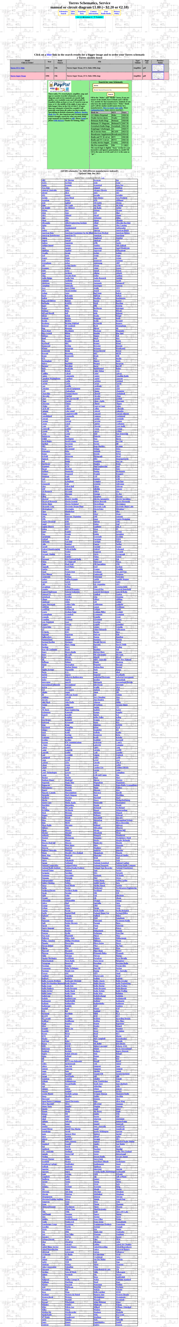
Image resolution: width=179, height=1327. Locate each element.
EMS (67, 521)
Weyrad (45, 1302)
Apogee (68, 248)
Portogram (46, 963)
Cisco (44, 399)
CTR (67, 431)
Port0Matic (69, 958)
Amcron (97, 230)
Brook (67, 351)
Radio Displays (71, 983)
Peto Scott (45, 936)
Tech (118, 1184)
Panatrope (69, 921)
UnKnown (120, 1252)
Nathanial (69, 863)
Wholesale (98, 1305)
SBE (95, 1076)
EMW (67, 524)
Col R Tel (45, 409)
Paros (118, 923)
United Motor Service (50, 1247)
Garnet (44, 582)
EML (44, 519)
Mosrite (119, 843)
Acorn (44, 185)
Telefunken (98, 1194)
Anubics (97, 245)
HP (43, 667)
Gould (118, 609)
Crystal (44, 431)
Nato (95, 870)
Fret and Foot (121, 572)
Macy (118, 777)
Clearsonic (120, 401)
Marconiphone (70, 793)
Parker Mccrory (71, 923)
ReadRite (68, 1018)
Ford (95, 567)
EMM (67, 519)
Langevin (68, 750)
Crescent (97, 426)
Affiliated (119, 200)
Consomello (69, 416)
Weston (44, 1300)
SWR (96, 1174)
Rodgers (97, 1051)
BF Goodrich (70, 326)
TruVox (68, 1237)
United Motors (70, 1247)
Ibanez (118, 670)
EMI (95, 516)
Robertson (46, 1049)
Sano (67, 1071)
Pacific (44, 913)
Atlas (44, 276)
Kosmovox (98, 735)
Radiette (119, 978)
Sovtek (67, 1131)
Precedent (97, 963)
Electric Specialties (123, 499)
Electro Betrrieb (100, 501)
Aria (95, 258)
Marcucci (97, 793)
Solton (96, 1121)
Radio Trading (121, 991)
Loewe (96, 765)
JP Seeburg (98, 705)
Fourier (44, 569)
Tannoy (96, 1179)
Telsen (67, 1199)
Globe (67, 602)
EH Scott (68, 491)
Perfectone (98, 933)
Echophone (69, 481)
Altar (96, 225)
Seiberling (97, 1086)
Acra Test (119, 185)
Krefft (96, 737)
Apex (44, 248)
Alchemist (97, 218)
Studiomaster (99, 1164)
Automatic (98, 283)
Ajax (67, 213)
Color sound (70, 411)
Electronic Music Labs (124, 506)
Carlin (67, 381)
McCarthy (69, 808)
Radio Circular (122, 981)
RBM (96, 1013)
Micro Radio (46, 825)
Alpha (44, 225)
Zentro (67, 1325)
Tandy (67, 1179)
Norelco (119, 885)
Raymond (45, 1013)
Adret (67, 190)
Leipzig (96, 755)
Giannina (119, 597)
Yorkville (119, 1320)
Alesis (44, 220)
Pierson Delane (47, 946)
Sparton (119, 1131)
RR (43, 1059)
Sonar (67, 1124)
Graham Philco (99, 612)
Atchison (68, 273)
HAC (67, 632)
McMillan (45, 810)
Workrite (119, 1312)
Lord (67, 770)
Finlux (96, 557)
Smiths (96, 1114)
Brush (96, 356)
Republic (45, 1031)
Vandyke (119, 1259)
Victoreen (119, 1264)
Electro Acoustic (71, 501)
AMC (67, 230)
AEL (43, 195)
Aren (67, 255)
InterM (68, 682)
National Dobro (71, 865)
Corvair (68, 421)
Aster (44, 271)
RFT (118, 1033)
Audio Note (69, 278)
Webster (119, 1289)
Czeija (67, 434)
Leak (96, 752)
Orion (67, 905)
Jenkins (119, 695)
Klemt (96, 727)
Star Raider (120, 1144)
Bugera (96, 361)
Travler (68, 1227)
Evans (67, 537)
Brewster (97, 346)
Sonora (68, 1126)
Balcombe (69, 296)
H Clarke (45, 632)
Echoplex (97, 481)
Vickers (68, 1264)
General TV (46, 594)
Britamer (97, 348)
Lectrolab (69, 755)
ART (43, 265)
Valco (118, 1257)
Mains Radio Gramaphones (126, 785)
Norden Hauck (99, 885)
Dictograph (98, 456)
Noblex (68, 883)
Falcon (118, 542)
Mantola (68, 790)
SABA (44, 1064)
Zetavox (119, 1325)
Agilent (68, 203)
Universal (45, 1252)
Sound (96, 1129)
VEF (95, 1262)
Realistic (97, 1018)
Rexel (96, 1033)
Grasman (68, 619)
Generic (68, 594)
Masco (96, 800)
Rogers (44, 1054)
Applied (68, 250)
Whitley (68, 1305)
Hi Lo (44, 657)
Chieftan (68, 396)
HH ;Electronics (100, 655)
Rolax (44, 1056)
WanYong (69, 1282)
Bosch (96, 338)
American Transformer (51, 235)
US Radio (68, 1254)
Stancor (97, 1141)
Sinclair (45, 1109)
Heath (67, 649)
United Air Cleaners (124, 1244)
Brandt (96, 341)
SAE (95, 1064)
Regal (44, 1023)
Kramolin (69, 737)
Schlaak (45, 1081)
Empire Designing (123, 519)
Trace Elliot (98, 1219)
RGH (96, 1036)
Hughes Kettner (48, 670)
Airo (67, 210)
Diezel (118, 456)
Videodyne (69, 1267)
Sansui (118, 1071)
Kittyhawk (46, 727)
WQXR (68, 1315)
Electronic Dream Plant (74, 506)
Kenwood (45, 722)
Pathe (67, 926)
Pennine (119, 931)
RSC (95, 1059)
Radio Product (121, 986)
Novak (44, 893)
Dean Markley (99, 446)
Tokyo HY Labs (122, 1212)
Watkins (119, 1284)
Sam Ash (68, 1066)
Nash (118, 860)
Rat (66, 1011)
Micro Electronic (122, 823)
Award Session (70, 291)
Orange (44, 905)
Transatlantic (121, 1222)
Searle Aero (98, 1084)
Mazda (118, 805)
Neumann (45, 875)
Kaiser (118, 710)
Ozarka (44, 911)
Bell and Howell (48, 313)
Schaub (119, 1079)
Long (44, 770)
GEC (118, 584)
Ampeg (44, 238)
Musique (45, 858)
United (67, 1249)
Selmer (96, 1089)
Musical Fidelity (122, 855)
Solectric (68, 1121)
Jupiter (96, 707)
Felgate (44, 552)
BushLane (69, 368)
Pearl (96, 928)
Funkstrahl (98, 574)
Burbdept (69, 363)
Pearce (67, 928)
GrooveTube (46, 627)
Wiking (119, 1305)
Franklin (119, 569)
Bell (66, 313)
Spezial (118, 1134)
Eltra (96, 514)
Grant (118, 617)
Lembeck (119, 755)
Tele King (69, 1192)
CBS (117, 386)
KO (117, 730)
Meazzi (96, 810)
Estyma (119, 532)
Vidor (96, 1267)
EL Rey (119, 494)
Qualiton (45, 976)
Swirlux (68, 1174)
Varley (44, 1262)
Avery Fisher (70, 288)
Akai (118, 213)
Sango (44, 1071)
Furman (68, 577)
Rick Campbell (99, 1039)
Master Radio (70, 803)
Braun (118, 341)
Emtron (97, 521)
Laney (96, 747)
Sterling (45, 1156)
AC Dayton (69, 180)
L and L (119, 742)
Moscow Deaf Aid (48, 843)
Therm (96, 1204)
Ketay (96, 722)
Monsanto (97, 838)
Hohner (68, 662)
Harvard (97, 644)
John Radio (69, 702)
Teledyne (68, 1194)
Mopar (67, 840)
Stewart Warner (48, 1159)
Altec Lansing (121, 225)
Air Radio (97, 208)
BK (117, 328)
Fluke (44, 564)
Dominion (97, 461)
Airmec (44, 210)
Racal (118, 976)
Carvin (118, 383)
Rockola (68, 1051)
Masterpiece (120, 803)
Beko (67, 311)
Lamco (44, 747)
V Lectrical (98, 1257)
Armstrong (98, 263)
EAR (118, 476)
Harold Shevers (100, 642)
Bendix (96, 316)
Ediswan (119, 486)
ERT (67, 529)
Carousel (119, 381)
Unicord (68, 1244)
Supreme (45, 1172)
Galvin (96, 579)
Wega (67, 1292)
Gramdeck (69, 614)
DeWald (45, 456)
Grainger (119, 612)
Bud (66, 361)
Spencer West (70, 1134)
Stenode (45, 1154)
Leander (119, 752)
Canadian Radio (122, 376)
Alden (118, 218)
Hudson (119, 667)
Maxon (96, 805)
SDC (43, 1084)
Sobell (44, 1116)
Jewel (67, 700)
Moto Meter (69, 845)
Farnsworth (69, 547)
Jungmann (69, 707)
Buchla (118, 358)
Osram (96, 908)
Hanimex (97, 639)
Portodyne (120, 961)
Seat (43, 1086)
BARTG (68, 303)
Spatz (44, 1134)
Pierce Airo (69, 943)
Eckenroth (46, 484)
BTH (67, 358)
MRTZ (118, 848)
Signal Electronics (72, 1101)
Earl (43, 479)
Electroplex (69, 509)
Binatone (68, 328)
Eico (117, 491)
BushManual (99, 368)
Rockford (45, 1051)
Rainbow (119, 1006)
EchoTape (120, 481)
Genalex (45, 589)
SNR (118, 1114)
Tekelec (119, 1189)
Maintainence (47, 788)
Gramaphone (47, 614)
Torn (43, 1217)
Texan (44, 1204)
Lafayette (97, 745)
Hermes (119, 652)
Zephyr (96, 1325)
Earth (67, 479)
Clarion (68, 401)
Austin (118, 281)
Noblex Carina (121, 880)
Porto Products (47, 961)
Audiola (119, 278)
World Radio (47, 1315)
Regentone (120, 1023)
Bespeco (119, 323)
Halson (68, 637)
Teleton (68, 1197)
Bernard (119, 321)
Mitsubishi (98, 833)
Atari (44, 273)
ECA (43, 481)
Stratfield (45, 1161)
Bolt (117, 336)
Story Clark (98, 1159)
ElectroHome (99, 504)
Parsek (44, 926)
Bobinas (45, 336)
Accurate (97, 180)
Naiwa (44, 860)
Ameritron (120, 235)
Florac (118, 562)
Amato (96, 228)
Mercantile (98, 818)
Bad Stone (98, 293)
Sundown (97, 1167)
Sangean (119, 1069)
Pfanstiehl (69, 936)
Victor (96, 1264)
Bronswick (46, 351)
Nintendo (68, 878)
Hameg (96, 637)
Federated (120, 549)
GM (95, 602)
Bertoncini (98, 323)
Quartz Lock (99, 976)
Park (43, 923)
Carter (67, 383)
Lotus (118, 770)
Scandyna (45, 1079)
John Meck (46, 702)
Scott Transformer (101, 1081)
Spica (44, 1136)
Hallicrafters (46, 637)
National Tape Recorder (103, 868)
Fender (68, 552)
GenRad (97, 594)
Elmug (44, 514)
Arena (96, 255)
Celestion (45, 388)
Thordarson (69, 1207)
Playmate (68, 951)
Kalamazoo (46, 712)
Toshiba (45, 1219)
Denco (118, 451)
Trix (43, 1232)
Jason (96, 692)
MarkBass (120, 795)
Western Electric (122, 1295)
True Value (69, 1234)
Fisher (96, 559)
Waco (96, 1277)
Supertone (98, 1169)
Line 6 (118, 762)
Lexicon (45, 762)
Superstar (69, 1169)
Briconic (119, 346)
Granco (68, 617)
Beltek (67, 316)
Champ (96, 391)
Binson (96, 328)
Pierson (68, 946)
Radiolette (98, 998)
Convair (45, 419)
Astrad (96, 271)
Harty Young (70, 644)
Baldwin (97, 296)
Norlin (44, 888)
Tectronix (97, 1187)
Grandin (97, 617)
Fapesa (96, 544)
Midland (97, 825)
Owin (118, 908)
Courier (97, 424)
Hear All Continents (49, 649)
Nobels (67, 880)
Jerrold (68, 697)
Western (68, 1297)
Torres (118, 1217)
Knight (68, 730)
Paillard (97, 916)
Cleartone (45, 404)
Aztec (67, 293)
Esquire (68, 532)
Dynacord (69, 474)
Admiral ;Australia (49, 190)
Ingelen (68, 680)
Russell (96, 1061)
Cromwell (45, 429)
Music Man (46, 855)
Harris (118, 642)
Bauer (44, 306)
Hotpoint (97, 665)
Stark (118, 1146)
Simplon (97, 1106)
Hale (118, 634)
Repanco (119, 1028)
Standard (45, 1144)
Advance (119, 190)
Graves (118, 619)
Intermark (98, 682)
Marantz (97, 790)
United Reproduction (50, 1249)
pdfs (73, 118)
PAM (96, 918)
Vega (118, 1262)
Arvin (118, 265)
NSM (44, 895)
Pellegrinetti (98, 931)
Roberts (78, 112)
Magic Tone (69, 783)
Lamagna (119, 745)
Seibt (118, 1086)
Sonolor (45, 1126)
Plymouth (120, 953)
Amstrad (97, 240)
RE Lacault (46, 1018)
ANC (118, 240)
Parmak (97, 923)
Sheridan (119, 1096)
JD (43, 695)
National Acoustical (101, 863)
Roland (119, 1054)
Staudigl (119, 1149)
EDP (43, 489)
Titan (118, 1209)
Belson (44, 316)
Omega (118, 900)
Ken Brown (46, 720)
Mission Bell (120, 830)
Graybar (97, 622)
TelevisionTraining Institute (52, 1199)
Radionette (120, 1001)
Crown (96, 429)
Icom (96, 672)
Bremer (97, 343)
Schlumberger (70, 1081)
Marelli (119, 793)
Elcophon (97, 496)
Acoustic (68, 185)
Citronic (97, 399)
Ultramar (97, 1242)
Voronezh (68, 1274)
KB (43, 717)
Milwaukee (98, 828)
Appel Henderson (123, 248)
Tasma (67, 1182)
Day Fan (119, 441)
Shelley (96, 1096)
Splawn (44, 1139)
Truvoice (45, 1237)
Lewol (96, 760)
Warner (45, 1284)
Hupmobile (69, 670)
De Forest (69, 446)
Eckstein (97, 484)
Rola (95, 1054)
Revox (67, 1033)
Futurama (120, 577)
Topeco (96, 1214)
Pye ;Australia (121, 971)
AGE (44, 203)
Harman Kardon (48, 642)
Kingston (97, 725)
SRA (118, 1139)
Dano (67, 436)
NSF (117, 893)
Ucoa (67, 1239)
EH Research (47, 491)
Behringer (120, 308)
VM (117, 1269)
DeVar (118, 454)
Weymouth (120, 1300)
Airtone (97, 210)
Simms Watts (47, 1106)
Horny (44, 665)
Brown (118, 351)
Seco (67, 1086)
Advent (44, 193)
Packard (45, 916)
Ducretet (68, 469)
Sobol (67, 1116)
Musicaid (68, 855)
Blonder (97, 333)
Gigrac (67, 599)
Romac (96, 1056)
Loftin (118, 765)
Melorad (119, 815)
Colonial (45, 411)
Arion (67, 260)
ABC (43, 180)
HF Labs (68, 655)
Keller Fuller (99, 717)
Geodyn (119, 594)
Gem (95, 587)
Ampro (44, 240)
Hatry (67, 647)
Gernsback (46, 597)
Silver (67, 1104)
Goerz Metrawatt (48, 604)
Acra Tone (46, 188)
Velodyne (45, 1264)
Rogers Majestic (122, 1051)
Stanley (96, 1144)
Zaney (44, 1322)
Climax (68, 404)
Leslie (118, 757)
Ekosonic (68, 494)
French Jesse (70, 572)
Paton (96, 926)
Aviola (96, 288)
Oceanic (45, 898)
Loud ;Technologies (49, 772)
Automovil (120, 283)
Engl (118, 524)
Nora (118, 883)
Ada (66, 188)
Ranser (96, 1008)
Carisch (45, 381)
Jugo (43, 707)
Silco (95, 1101)
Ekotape (97, 494)
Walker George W (72, 1279)
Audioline (69, 281)
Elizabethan (69, 511)
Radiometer (46, 1001)
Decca (44, 449)
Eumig (96, 534)
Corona (96, 419)
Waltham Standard (123, 1279)
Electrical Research (49, 501)
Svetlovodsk (120, 1172)
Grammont (98, 614)
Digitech (45, 459)
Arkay (67, 263)
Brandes (68, 341)
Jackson (97, 690)
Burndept (69, 366)
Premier (68, 966)
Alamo (118, 215)
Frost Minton (47, 574)
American (97, 235)
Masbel (68, 800)
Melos (44, 818)
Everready (98, 537)
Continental (120, 416)
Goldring (45, 607)
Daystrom (69, 444)
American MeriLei (101, 233)
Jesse (118, 697)
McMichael (120, 808)
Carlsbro (97, 381)
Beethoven (98, 308)
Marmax (68, 798)
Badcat (118, 293)
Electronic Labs (100, 506)
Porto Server (99, 961)
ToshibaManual (71, 1219)
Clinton (97, 404)
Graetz (44, 612)
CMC (67, 406)
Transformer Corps (49, 1224)
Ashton (68, 268)
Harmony (69, 642)
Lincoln (97, 762)
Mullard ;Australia (49, 850)
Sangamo (97, 1069)
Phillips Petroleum (72, 941)
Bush (50, 114)
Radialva (68, 978)
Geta (95, 597)
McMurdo (69, 810)
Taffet (67, 1177)
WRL (96, 1315)
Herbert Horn (99, 652)
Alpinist (68, 225)
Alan (43, 218)
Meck (44, 813)
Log (102, 178)
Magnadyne (98, 783)
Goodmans (120, 607)
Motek (44, 845)
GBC (44, 584)
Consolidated (47, 416)
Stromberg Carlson (49, 1164)
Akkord (68, 215)
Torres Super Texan (18, 76)
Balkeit (118, 296)
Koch (44, 732)
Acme (118, 183)
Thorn (96, 1207)
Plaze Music (98, 951)
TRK (67, 1232)
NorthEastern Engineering (126, 888)
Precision (45, 966)
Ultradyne (69, 1242)
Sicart (67, 1099)
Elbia (67, 496)
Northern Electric (48, 890)
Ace (117, 180)
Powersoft (69, 963)
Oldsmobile (46, 900)
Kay (117, 715)
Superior (45, 1169)
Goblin (118, 602)
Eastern (97, 479)
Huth (96, 670)
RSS (117, 1059)
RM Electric (120, 1044)
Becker (44, 308)
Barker (118, 301)
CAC (118, 371)
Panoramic (98, 921)
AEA (67, 193)
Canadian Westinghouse (51, 378)
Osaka (67, 908)
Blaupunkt (120, 331)
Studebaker (69, 1164)
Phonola (45, 943)
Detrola (96, 454)
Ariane (118, 258)
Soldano (45, 1121)
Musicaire (97, 855)
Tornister (68, 1217)
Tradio (44, 1222)
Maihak (97, 785)
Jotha (67, 705)
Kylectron (97, 742)
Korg (44, 735)
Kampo (96, 712)
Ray (117, 1011)
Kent (118, 720)
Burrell (118, 366)
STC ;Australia (47, 1151)
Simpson (119, 1106)
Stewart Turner (122, 1156)
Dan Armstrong (122, 434)
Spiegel (96, 1136)
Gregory (45, 624)
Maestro (119, 780)
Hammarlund (47, 639)
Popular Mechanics (49, 958)
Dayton (96, 444)
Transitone (69, 1224)
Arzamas (45, 268)
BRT (95, 353)
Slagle (118, 1111)
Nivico (118, 878)
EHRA (96, 491)
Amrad (68, 240)
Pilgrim (44, 948)
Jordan (44, 705)
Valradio (68, 1259)
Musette (119, 853)
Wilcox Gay (69, 1307)
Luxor (44, 775)
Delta (67, 451)
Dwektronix (120, 471)
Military (45, 828)
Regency (68, 1023)
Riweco (68, 1044)
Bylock (67, 371)
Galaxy (44, 579)
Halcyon (97, 634)
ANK (96, 243)
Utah (43, 1257)
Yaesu (44, 1320)
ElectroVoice (98, 509)
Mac (117, 775)
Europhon (120, 534)
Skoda (67, 1111)
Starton (68, 1149)
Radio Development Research (53, 983)
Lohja (67, 767)
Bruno (44, 356)
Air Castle (69, 205)
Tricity (44, 1229)
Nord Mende (70, 885)
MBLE (44, 808)
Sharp (44, 1096)
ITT (43, 690)
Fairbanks (46, 542)
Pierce (118, 943)
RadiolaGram (70, 998)
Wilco (44, 1307)
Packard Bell (70, 913)
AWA (44, 291)
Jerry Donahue (99, 697)
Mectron (68, 813)
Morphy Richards (123, 840)
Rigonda (119, 1041)
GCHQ (68, 584)
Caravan (119, 378)
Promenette (46, 968)
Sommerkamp (121, 1121)
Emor (96, 519)
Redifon (97, 1021)
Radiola (45, 998)
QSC (67, 973)
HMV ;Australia (100, 660)
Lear (43, 755)
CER (118, 388)
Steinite (97, 1151)
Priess (96, 966)
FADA (118, 539)
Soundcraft (120, 1129)
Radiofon (119, 996)
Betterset (45, 326)
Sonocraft (120, 1124)
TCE (67, 1184)
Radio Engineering (123, 983)
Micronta (68, 825)
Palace (118, 916)
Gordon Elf (69, 609)
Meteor (68, 820)
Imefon (44, 675)
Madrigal (68, 780)
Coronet (45, 421)
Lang (118, 747)
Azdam (44, 293)
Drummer (45, 466)
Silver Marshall (48, 1104)
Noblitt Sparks (99, 883)
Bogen (67, 336)
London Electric (122, 767)
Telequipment (47, 1197)
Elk (95, 511)
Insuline (97, 680)
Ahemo (118, 203)
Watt (43, 1287)
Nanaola (97, 860)
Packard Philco (122, 913)
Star (43, 1146)
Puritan (119, 968)
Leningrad (46, 757)
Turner (118, 1237)
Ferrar (67, 554)
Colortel (97, 411)
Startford (45, 1149)
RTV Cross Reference (73, 1061)
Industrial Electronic (102, 677)
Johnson (97, 702)
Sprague (97, 1139)
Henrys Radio (70, 652)
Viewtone (45, 1269)
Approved (97, 250)
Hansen (119, 639)
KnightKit (98, 730)
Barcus (96, 301)
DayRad (45, 444)
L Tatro (44, 745)
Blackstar (97, 331)
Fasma (118, 547)
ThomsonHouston (48, 1207)
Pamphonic (120, 918)
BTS (95, 358)
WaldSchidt (120, 1277)
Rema (67, 1026)
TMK (67, 1212)
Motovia (45, 848)
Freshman (97, 572)
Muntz (44, 853)
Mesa (44, 820)
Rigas (96, 1041)
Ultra (44, 1242)
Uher (96, 1239)
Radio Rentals (121, 988)
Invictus (68, 687)
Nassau (44, 863)
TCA (43, 1184)
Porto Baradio (121, 958)
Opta (118, 903)
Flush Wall (69, 564)
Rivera (44, 1044)
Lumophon (120, 772)
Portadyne (98, 958)
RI (66, 1039)
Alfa (66, 220)
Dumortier (69, 471)
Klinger (44, 730)
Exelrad (45, 539)
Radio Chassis (99, 981)
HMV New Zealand (123, 660)
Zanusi (67, 1322)
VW (66, 1277)
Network (119, 873)
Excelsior (119, 537)
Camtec (97, 376)
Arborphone (120, 250)
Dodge (67, 461)
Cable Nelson (99, 371)
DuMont (45, 471)
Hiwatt (118, 657)
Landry (68, 747)
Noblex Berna (99, 880)
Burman (45, 366)
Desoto (67, 454)
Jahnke (44, 692)
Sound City (120, 1126)
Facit (67, 539)
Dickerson (69, 456)
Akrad (96, 215)
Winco (67, 1310)
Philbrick (45, 938)
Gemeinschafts (121, 587)
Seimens (45, 1089)
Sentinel (68, 1091)
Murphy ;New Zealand (74, 853)
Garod (67, 582)
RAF (95, 1006)
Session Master (47, 1094)
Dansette (97, 436)
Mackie (68, 777)
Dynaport (119, 474)
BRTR (118, 353)
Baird (44, 296)
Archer (96, 253)
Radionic (45, 1003)
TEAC (96, 1184)
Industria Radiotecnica (74, 677)
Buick (118, 361)
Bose (118, 338)
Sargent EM (98, 1074)
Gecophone (46, 587)
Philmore (97, 941)
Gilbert (96, 599)
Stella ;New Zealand (124, 1151)
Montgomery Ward (123, 838)
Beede (67, 308)
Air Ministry (70, 208)
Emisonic (119, 516)
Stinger (68, 1159)
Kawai (96, 715)
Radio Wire (98, 993)
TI (42, 1209)
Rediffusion (69, 1021)
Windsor (97, 1310)
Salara (118, 1064)
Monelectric (120, 835)
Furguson (119, 574)
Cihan (118, 396)
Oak (95, 895)
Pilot (67, 948)
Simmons (119, 1104)
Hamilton (119, 637)
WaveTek (97, 1287)
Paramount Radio (123, 921)
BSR (117, 356)
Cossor (44, 424)
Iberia (44, 672)
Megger (44, 815)
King (43, 725)
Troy (43, 1234)
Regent (96, 1023)
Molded (68, 835)
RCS (118, 1016)
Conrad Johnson (122, 414)
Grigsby (97, 624)
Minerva (119, 828)
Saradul (68, 1074)
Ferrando (119, 552)
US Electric (46, 1254)
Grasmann (98, 619)
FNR (118, 564)
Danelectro (46, 436)
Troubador (120, 1232)
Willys (44, 1310)
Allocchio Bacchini (123, 223)
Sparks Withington (101, 1131)
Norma (68, 888)
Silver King (120, 1101)
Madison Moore (48, 780)
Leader (68, 752)
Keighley (68, 717)
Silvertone (97, 1104)
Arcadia (45, 253)
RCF (67, 1016)
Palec (44, 918)
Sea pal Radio (70, 1084)
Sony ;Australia (100, 1126)
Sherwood (45, 1099)
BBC (67, 306)
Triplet (118, 1229)
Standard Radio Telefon (125, 1141)
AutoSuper (98, 286)
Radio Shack (70, 991)
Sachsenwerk (70, 1064)
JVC (117, 707)
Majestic (68, 788)
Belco (96, 311)
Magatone (45, 783)
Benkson (45, 318)
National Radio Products (74, 868)
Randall (45, 1008)
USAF (118, 1254)
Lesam (67, 757)
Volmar (44, 1274)
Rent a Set (69, 1028)
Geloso (67, 587)
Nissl (95, 878)
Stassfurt (97, 1149)
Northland (98, 890)
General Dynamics (72, 589)
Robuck (68, 1049)
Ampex (68, 238)
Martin (44, 800)
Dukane (97, 469)
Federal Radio (70, 549)
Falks (44, 544)
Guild (67, 629)
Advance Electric (100, 190)
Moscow (68, 843)
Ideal (118, 672)
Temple (96, 1199)
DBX (43, 446)
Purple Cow (69, 971)
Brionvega (69, 348)
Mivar (118, 833)
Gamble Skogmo (122, 579)
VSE (43, 1277)
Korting (68, 735)
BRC (67, 343)
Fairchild (68, 542)
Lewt (118, 760)
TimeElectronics (100, 1209)
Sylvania (119, 1174)
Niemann (45, 878)
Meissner (68, 815)
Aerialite (119, 195)
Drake (118, 464)
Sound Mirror (47, 1129)
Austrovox (46, 283)
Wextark (97, 1300)
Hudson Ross (99, 667)
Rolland (68, 1056)
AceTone (68, 183)
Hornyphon (69, 665)
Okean (118, 898)
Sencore (45, 1091)
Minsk (44, 830)
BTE (43, 358)
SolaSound (120, 1119)
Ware (118, 1282)
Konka (118, 732)
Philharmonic (121, 938)
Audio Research (100, 278)
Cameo (44, 376)
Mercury (119, 818)
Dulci (118, 469)
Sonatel (96, 1124)
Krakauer (45, 737)
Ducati (44, 469)
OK (95, 898)
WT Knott (46, 1317)
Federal (97, 549)
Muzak (68, 858)
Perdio (67, 933)
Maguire (68, 785)
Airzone (119, 210)
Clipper (119, 404)
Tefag (118, 1187)
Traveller (45, 1227)
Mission (45, 833)
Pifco (96, 946)
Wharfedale (69, 1302)
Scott (118, 1081)
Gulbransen (120, 629)
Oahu (67, 895)
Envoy (67, 527)
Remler (96, 1026)
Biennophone (121, 326)
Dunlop (96, 471)
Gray (67, 622)
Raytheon (69, 1013)
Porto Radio (70, 961)
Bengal (118, 316)
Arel (43, 255)
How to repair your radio (113, 108)
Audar (96, 276)
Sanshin (97, 1071)
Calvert (119, 373)
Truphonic (120, 1234)
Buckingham (46, 361)
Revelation (120, 1031)
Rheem (118, 1036)
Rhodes (44, 1039)
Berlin (96, 321)
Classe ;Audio (99, 401)
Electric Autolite (71, 499)
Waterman (98, 1284)
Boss (43, 341)
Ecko (67, 484)
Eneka (96, 524)
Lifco (67, 762)
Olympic (97, 900)
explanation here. (97, 110)
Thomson (119, 1204)
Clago (44, 401)
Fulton (67, 574)
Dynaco (44, 474)
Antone (68, 245)
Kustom (45, 742)
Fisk (117, 559)
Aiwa (44, 213)
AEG (96, 193)
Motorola (119, 845)
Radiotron (120, 1003)
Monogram (69, 838)
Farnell (44, 547)
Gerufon (68, 597)
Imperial (97, 675)
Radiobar (119, 993)
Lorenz (96, 770)
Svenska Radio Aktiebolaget (104, 1172)
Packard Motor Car (101, 913)
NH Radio (120, 875)
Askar (96, 268)
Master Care (46, 803)
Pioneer (97, 948)
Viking (67, 1269)
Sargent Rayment (123, 1074)
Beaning (119, 306)
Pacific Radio (99, 911)
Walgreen (45, 1279)
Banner (68, 301)
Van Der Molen (99, 1259)
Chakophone (70, 391)
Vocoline (45, 1272)
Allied (96, 223)
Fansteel (68, 544)
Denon (44, 454)
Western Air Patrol (72, 1295)
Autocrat (68, 283)
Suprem (119, 1169)
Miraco (68, 830)
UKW (118, 1239)
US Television (99, 1254)
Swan (44, 1174)
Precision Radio (122, 963)
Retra (96, 1031)
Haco (118, 632)
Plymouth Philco (100, 953)
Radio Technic (99, 991)
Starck (67, 1146)
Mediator (97, 813)
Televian (119, 1197)
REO (96, 1028)
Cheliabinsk (120, 393)
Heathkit (97, 649)
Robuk (96, 1049)
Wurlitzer (97, 1317)
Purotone (45, 971)
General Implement (49, 592)
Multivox (97, 850)
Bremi (118, 343)
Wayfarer (119, 1287)
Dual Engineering (100, 466)
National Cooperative (50, 865)
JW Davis (45, 710)
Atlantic (119, 273)
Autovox (119, 286)
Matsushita (69, 805)
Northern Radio (71, 890)
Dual (118, 466)
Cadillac (45, 373)
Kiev (118, 722)
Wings (118, 1310)
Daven (118, 439)
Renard (119, 1026)
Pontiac (119, 956)
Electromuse (121, 504)
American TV (70, 235)
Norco (44, 885)
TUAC (96, 1237)
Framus (97, 569)
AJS (95, 213)
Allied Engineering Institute (76, 223)
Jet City (45, 700)
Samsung (68, 1069)
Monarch (97, 835)
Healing (119, 647)
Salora (44, 1066)
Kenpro (97, 720)
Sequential (98, 1091)
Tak (95, 1177)
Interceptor (46, 682)
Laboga (68, 745)
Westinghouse (99, 1297)
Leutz (44, 760)
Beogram (97, 318)
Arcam (67, 253)
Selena (67, 1089)
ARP (118, 263)
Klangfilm (69, 727)
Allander (119, 220)
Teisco (67, 1189)
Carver (96, 383)
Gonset (96, 607)
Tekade (96, 1189)
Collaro (68, 409)
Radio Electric (99, 983)
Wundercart (70, 1317)
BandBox (97, 298)
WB (66, 1289)
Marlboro (45, 798)
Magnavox (46, 785)
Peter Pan (120, 933)
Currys (96, 431)
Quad (118, 973)
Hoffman (45, 662)
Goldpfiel (119, 604)
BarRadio (45, 303)
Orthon (44, 908)
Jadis (118, 690)
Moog (44, 840)
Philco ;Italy (70, 938)
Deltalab (97, 451)
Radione (97, 1001)
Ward (96, 1282)
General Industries (72, 592)
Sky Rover (98, 1111)
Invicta (44, 687)
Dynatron (45, 476)
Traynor (97, 1227)
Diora (67, 459)
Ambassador (121, 228)
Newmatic (97, 875)
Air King (119, 205)
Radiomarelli (121, 998)
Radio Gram (46, 986)
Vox (95, 1274)
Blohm (67, 333)
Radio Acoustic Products (51, 981)
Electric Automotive (101, 499)
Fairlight (97, 542)
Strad (118, 1159)
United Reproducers (124, 1247)
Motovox (68, 848)
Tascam (44, 1182)
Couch (67, 424)
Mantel (44, 790)
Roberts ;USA (121, 1046)
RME (44, 1046)
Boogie (67, 338)
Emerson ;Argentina (73, 516)
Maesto (96, 780)
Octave (68, 898)
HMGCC (68, 660)
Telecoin (45, 1194)
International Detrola (124, 682)
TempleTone (120, 1199)
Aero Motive (98, 198)
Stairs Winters (70, 1141)
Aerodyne (45, 200)
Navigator (45, 873)
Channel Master (71, 393)
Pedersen (45, 931)
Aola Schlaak (121, 245)
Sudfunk (45, 1167)
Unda (118, 1242)
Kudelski (97, 740)
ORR (96, 905)
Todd (96, 1212)
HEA (96, 647)
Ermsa (44, 529)
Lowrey (68, 772)
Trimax (68, 1229)
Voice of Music (70, 1272)
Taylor (118, 1182)
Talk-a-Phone (121, 1177)
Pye (54, 114)
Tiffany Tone (70, 1209)
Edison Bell (69, 486)
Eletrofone (120, 509)
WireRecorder (70, 1312)
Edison (96, 486)
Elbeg (44, 496)
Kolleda (97, 732)
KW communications (73, 742)
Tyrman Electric (48, 1239)
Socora (96, 1116)
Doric (67, 464)
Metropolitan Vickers (124, 820)
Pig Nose (119, 946)
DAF (95, 434)
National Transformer (124, 868)
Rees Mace (120, 1021)
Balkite (44, 298)
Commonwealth (71, 414)
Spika (118, 1136)
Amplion (119, 238)
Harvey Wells (121, 644)
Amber (44, 230)
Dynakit (97, 474)
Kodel (67, 732)
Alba (67, 218)
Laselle (118, 750)
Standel (68, 1144)
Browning (69, 353)
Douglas (97, 464)
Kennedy (68, 720)
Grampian (120, 614)
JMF (118, 700)
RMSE (67, 1046)
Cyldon (119, 431)
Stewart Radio (99, 1156)
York (95, 1320)
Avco (43, 288)
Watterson (69, 1287)
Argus (67, 258)
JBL (117, 692)
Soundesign (46, 1131)
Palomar (68, 918)
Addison (119, 188)
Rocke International (124, 1049)
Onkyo (44, 903)
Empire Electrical (48, 521)
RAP (118, 1008)
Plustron (45, 953)
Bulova (44, 363)
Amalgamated (70, 228)
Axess (118, 291)
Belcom (119, 311)
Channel (97, 393)
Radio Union (46, 993)
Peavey (118, 928)
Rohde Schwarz (71, 1054)
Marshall (97, 798)
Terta (96, 1202)
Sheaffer (68, 1096)
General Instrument (101, 592)
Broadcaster (120, 348)
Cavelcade (98, 386)
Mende (67, 818)
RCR (96, 1016)
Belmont (119, 313)
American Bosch (122, 230)
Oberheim (120, 895)
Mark (96, 795)
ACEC (44, 183)
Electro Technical (72, 504)
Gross (67, 627)
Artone (96, 265)
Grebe (118, 622)
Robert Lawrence (100, 1046)
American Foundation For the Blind (79, 233)
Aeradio (97, 195)
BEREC (68, 321)
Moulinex (97, 848)
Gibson (44, 599)
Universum (69, 1252)
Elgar (44, 511)
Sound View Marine (73, 1129)
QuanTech (69, 976)
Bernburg (45, 323)
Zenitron (45, 1325)
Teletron (97, 1197)
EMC (44, 516)
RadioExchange (100, 996)
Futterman (98, 577)
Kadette (97, 710)
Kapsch (44, 715)
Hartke (44, 644)
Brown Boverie (99, 351)
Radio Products (48, 988)
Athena (96, 273)
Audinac (119, 276)
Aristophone (46, 263)
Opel (67, 903)
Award (96, 291)
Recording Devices (123, 1018)
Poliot (44, 956)
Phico (118, 936)
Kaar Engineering (72, 710)
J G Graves (69, 690)
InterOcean (98, 685)
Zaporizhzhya (99, 1322)
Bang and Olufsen (49, 301)
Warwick (68, 1284)
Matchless (45, 805)
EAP (95, 476)
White (118, 1302)
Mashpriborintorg (123, 800)
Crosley (68, 429)
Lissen (67, 765)
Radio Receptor (100, 988)
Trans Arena (98, 1222)
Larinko (97, 750)
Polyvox (97, 956)
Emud (44, 524)
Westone (68, 1300)
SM (66, 1114)
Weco (44, 1292)
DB (117, 444)
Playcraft (45, 951)
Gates (118, 582)
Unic (43, 1244)
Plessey (118, 951)
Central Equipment (72, 388)
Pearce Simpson (48, 928)
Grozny (96, 627)
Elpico (67, 514)
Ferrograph (120, 554)
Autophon (45, 286)
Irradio (96, 687)
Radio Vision (70, 993)
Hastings (45, 647)
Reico (44, 1026)
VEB (67, 1262)
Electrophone (47, 509)
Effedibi (97, 489)
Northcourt (98, 888)
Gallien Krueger (71, 579)
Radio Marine (99, 986)
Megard (119, 813)
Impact (68, 675)
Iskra (118, 687)
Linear (44, 765)
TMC (44, 1212)
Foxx (67, 569)
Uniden (96, 1244)
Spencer (97, 1134)
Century (97, 388)
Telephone (120, 1194)
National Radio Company (126, 865)
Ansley (118, 243)
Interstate (120, 685)
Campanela (69, 376)
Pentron (45, 933)
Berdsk (44, 321)
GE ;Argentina (99, 584)
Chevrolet (45, 396)
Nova (118, 890)
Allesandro (46, 223)
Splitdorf (68, 1139)
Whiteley (45, 1305)
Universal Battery (123, 1249)
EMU (118, 521)
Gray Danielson (48, 622)
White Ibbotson (100, 1302)
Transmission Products (102, 1224)
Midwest (119, 825)
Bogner (96, 336)
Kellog (118, 717)
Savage (44, 1076)
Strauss (68, 1161)
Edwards (68, 489)
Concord (97, 414)
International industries (51, 685)
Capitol (96, 378)
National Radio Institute (51, 868)
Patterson (119, 926)
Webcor (97, 1289)
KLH (118, 727)
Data (95, 439)
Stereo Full (69, 1154)
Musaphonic (98, 853)
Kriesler (119, 737)
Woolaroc (97, 1312)
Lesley (96, 757)
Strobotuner (120, 1161)
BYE (43, 371)
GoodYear (45, 609)
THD (67, 1204)
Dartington (69, 439)
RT (43, 1061)
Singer (67, 1109)
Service (119, 1091)
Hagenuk (45, 634)
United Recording (100, 1247)
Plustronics (69, 953)
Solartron (97, 1119)
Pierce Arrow (99, 943)
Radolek (68, 1006)
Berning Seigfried (72, 323)
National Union (47, 870)
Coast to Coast (99, 406)
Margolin (45, 795)
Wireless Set (46, 1312)
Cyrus (44, 434)
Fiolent (118, 557)
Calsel (96, 373)
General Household (123, 589)
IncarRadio (120, 675)
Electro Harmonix (123, 501)
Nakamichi (69, 860)
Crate (44, 426)
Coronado (120, 419)
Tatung (96, 1182)
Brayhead (45, 343)
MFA (96, 823)
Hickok (68, 657)
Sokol (44, 1119)
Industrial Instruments (125, 677)
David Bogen (47, 441)
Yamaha (68, 1320)
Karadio (68, 715)
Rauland (97, 1011)
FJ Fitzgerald (70, 562)
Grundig (119, 627)
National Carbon (122, 863)
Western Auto (99, 1295)
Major (96, 788)
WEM (118, 1292)
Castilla (68, 386)
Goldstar (68, 607)
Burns (96, 366)
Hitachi (96, 657)
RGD (67, 1036)
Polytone (68, 956)
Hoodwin (119, 662)
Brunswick (69, 356)
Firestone (45, 559)
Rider (67, 1041)
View (118, 1267)
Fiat (43, 557)
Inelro (44, 680)
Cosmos (119, 421)
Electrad (45, 499)
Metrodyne (98, 820)
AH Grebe (98, 203)
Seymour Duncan (100, 1094)
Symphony (46, 1177)
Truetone (97, 1234)
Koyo (118, 735)
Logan (44, 767)
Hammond (69, 639)
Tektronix (45, 1192)
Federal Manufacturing (51, 549)
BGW (96, 326)
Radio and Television (73, 981)
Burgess (97, 363)
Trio (95, 1229)
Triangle (119, 1227)
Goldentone (98, 604)
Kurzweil (119, 740)
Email (83, 118)
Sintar (118, 1109)
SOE (118, 1116)
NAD (118, 858)
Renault (45, 1028)
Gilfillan (119, 599)
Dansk (118, 436)
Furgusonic (46, 577)
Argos (118, 255)
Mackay (45, 777)
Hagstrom (69, 634)
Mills (67, 828)
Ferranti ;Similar (48, 554)
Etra (43, 534)
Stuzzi (118, 1164)
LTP (95, 772)
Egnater (119, 489)
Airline (118, 208)
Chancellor (46, 393)
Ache (96, 183)
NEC (95, 873)
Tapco (118, 1179)
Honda (96, 662)
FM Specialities (100, 564)
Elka (118, 511)
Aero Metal (69, 198)
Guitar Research (100, 629)
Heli (117, 649)
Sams (118, 1066)
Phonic (118, 941)
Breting (68, 346)
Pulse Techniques (71, 968)
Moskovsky (98, 843)
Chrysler (97, 396)
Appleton (45, 250)
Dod (43, 461)
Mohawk (45, 835)
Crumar (119, 429)
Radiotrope (46, 1006)
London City (99, 767)
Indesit (44, 677)
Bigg (43, 328)
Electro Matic (47, 504)
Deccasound (69, 449)
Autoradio (69, 286)
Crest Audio (120, 426)
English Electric (48, 527)
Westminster (121, 1297)
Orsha (118, 905)
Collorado (120, 409)
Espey (44, 532)
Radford (45, 978)
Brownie (45, 353)
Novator (68, 893)
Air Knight (46, 208)
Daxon (96, 441)
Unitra (96, 1249)
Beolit (118, 318)
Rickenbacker (121, 1039)
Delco (118, 449)
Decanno (119, 446)
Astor (67, 271)
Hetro (44, 655)
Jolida (118, 702)
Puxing (96, 971)
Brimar (44, 348)
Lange (44, 750)
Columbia (120, 411)
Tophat (118, 1214)
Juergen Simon (122, 705)
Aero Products (121, 198)
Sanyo (44, 1074)
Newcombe (69, 875)
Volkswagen (120, 1272)
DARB (44, 439)
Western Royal (47, 1297)
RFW (44, 1036)
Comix (44, 414)
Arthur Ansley (70, 265)
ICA (66, 672)
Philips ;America (48, 941)
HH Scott (119, 655)
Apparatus (98, 248)
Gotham (97, 609)
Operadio (97, 903)
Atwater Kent (70, 276)
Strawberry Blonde (101, 1161)
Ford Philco (69, 567)
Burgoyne (120, 363)
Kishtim (119, 725)
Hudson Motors (71, 667)
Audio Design (47, 278)
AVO (118, 288)
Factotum (97, 539)
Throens (119, 1207)
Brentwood (46, 346)
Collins (96, 409)
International (70, 685)
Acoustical (98, 185)
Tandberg (45, 1179)
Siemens (97, 1099)
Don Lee (119, 461)
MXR (96, 858)
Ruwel (118, 1061)
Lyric (67, 775)
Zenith (118, 1322)
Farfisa (118, 544)
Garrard (97, 582)
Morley (96, 840)
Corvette (97, 421)
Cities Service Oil (72, 399)
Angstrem (69, 243)
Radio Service (47, 991)
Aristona (119, 260)
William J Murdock (123, 1307)
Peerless (68, 931)
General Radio (121, 592)
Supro (67, 1172)
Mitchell (68, 833)
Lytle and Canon (100, 775)
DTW (67, 466)
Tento (67, 1202)
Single (96, 1109)
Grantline (45, 619)
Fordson (119, 567)
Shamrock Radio (122, 1094)
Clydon (44, 406)
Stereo (96, 1154)
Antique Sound (47, 245)
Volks (96, 1272)
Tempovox (46, 1202)
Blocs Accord (47, 333)
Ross (118, 1056)
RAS (43, 1011)
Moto (96, 845)
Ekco (44, 494)
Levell (67, 760)
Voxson (118, 1274)
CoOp (67, 419)
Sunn (118, 1167)
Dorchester (46, 464)
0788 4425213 (59, 120)
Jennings (45, 697)
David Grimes (70, 441)
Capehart (68, 378)
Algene (96, 220)
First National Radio (73, 559)
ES (117, 529)
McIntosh (97, 808)
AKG (44, 215)
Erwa (96, 529)
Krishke (45, 740)
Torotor (97, 1217)
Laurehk (45, 752)
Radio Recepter (71, 988)
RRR (67, 1059)
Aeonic (67, 195)
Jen (95, 695)
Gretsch (68, 624)
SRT (43, 1141)
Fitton (44, 562)
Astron (118, 271)
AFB (95, 200)
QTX (96, 973)
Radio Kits (69, 986)
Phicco (96, 936)
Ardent (118, 253)
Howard (119, 665)
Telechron (120, 1192)
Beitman (45, 311)
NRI (95, 893)
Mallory (119, 788)
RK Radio (97, 1044)
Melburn (97, 815)
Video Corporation (49, 1267)
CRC (67, 426)
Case (43, 386)
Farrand (97, 547)
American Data (47, 233)
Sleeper (44, 1114)
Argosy (44, 258)
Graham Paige (70, 612)
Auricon (97, 281)
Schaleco (68, 1079)
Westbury (45, 1295)
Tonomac (68, 1214)
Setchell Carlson (71, 1094)
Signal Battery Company (51, 1101)
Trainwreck (69, 1222)
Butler (118, 368)
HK (43, 660)
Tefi (43, 1189)
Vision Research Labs (102, 1269)
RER (67, 1031)
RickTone (45, 1041)
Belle (95, 313)
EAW (118, 479)
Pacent (67, 911)
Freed (44, 572)
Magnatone (120, 783)
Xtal (117, 1317)
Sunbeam (68, 1167)
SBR (117, 1076)
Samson (45, 1069)
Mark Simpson (71, 795)
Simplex (68, 1106)
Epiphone (97, 527)
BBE (95, 306)
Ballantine (69, 298)
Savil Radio (69, 1076)
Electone (119, 496)
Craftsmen (120, 424)
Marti (118, 798)
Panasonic (45, 921)
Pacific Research (122, 911)
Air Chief (97, 205)
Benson (68, 318)
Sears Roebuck (122, 1084)
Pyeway (44, 973)
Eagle (67, 476)
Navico (118, 870)
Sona (43, 1124)
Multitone (69, 850)
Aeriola (44, 198)
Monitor (45, 838)
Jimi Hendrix (99, 700)
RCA (118, 1013)
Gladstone (45, 602)
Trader (118, 1219)
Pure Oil (97, 968)
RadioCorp (46, 996)
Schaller (97, 1079)
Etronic (68, 534)
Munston (119, 850)
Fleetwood (98, 562)
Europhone (46, 537)
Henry (44, 652)
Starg (96, 1146)
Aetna (67, 200)
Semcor (119, 1089)
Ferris (96, 554)
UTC (67, 1257)
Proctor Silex (121, 966)
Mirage (96, 830)
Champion (120, 391)
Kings (67, 725)
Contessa (97, 416)
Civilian (119, 399)
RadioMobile (70, 1001)
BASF (96, 303)
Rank (67, 1008)
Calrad (68, 373)
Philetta (97, 938)
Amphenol (98, 238)
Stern (67, 1156)
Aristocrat (98, 260)
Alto (43, 228)
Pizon (118, 948)
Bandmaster (120, 298)
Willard (97, 1307)
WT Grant (120, 1315)
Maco (96, 777)
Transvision (120, 1224)
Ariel (44, 260)
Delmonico (46, 451)
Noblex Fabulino (48, 883)
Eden (44, 486)
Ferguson (97, 552)
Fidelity (68, 557)
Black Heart (46, 331)
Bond (44, 338)
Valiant (44, 1259)
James (67, 692)
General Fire (99, 589)
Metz (44, 823)
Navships (68, 873)
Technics (45, 1187)
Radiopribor (70, 1003)
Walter (96, 1279)
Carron (44, 383)
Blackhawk (69, 331)
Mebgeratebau (121, 810)
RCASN (45, 1016)
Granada (45, 617)
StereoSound (121, 1154)
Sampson (97, 1066)
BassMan (119, 303)
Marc (118, 790)
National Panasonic (101, 865)
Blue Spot (119, 333)
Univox (96, 1252)
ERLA (118, 527)
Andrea (44, 243)
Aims (44, 205)
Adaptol (97, 188)
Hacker (84, 112)
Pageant (68, 916)
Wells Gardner (99, 1292)
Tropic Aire (98, 1232)
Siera (118, 1099)
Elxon (118, 514)
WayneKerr (46, 1289)
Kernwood (69, 722)
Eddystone (120, 484)
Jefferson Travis (71, 695)
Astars (118, 268)
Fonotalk (45, 567)
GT (43, 629)
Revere (44, 1033)
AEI (117, 193)
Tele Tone (97, 1192)
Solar (67, 1119)
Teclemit (68, 1187)
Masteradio (98, 803)
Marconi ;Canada (48, 793)
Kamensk (68, 712)
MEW (67, 823)
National (68, 870)
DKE (96, 459)
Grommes (120, 624)
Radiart (97, 978)
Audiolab (45, 281)
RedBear (45, 1021)
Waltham (45, 1282)
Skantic (44, 1111)
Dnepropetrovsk (122, 459)
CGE (44, 391)
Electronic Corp (48, 506)
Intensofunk (120, 680)
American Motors (123, 233)
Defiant (96, 449)
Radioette (69, 996)
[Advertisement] (89, 36)
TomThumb (46, 1214)
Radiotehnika (99, 1003)
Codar (118, 406)
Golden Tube (70, 604)
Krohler (68, 740)
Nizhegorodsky (47, 880)
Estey (96, 532)
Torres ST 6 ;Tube (18, 68)
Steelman (68, 1151)
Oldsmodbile (70, 900)
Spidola (68, 1136)
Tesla (118, 1202)
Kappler (119, 712)
